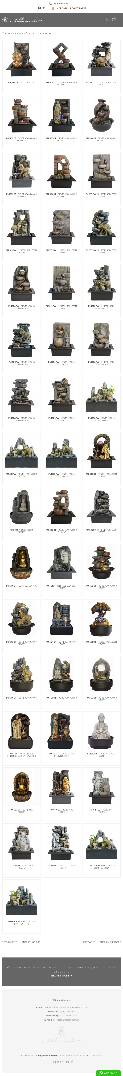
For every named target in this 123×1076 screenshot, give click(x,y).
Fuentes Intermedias (39, 33)
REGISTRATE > (61, 975)
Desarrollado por (38, 1055)
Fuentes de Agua (12, 33)
